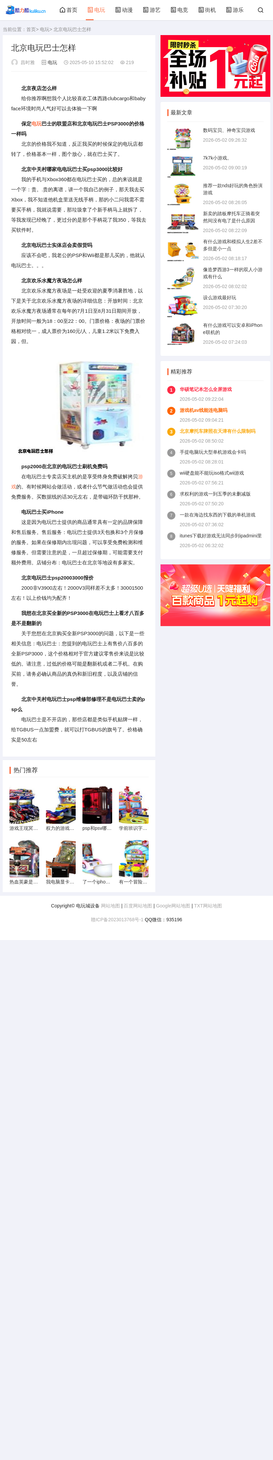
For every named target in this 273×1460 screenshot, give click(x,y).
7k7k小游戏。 (217, 158)
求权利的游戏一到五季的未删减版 (215, 494)
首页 (68, 10)
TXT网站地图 (208, 909)
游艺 (151, 10)
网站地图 (110, 909)
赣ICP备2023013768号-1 (117, 923)
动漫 (124, 10)
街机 (207, 10)
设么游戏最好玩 (219, 297)
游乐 (235, 10)
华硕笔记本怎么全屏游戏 (206, 389)
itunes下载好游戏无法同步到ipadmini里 (221, 535)
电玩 (96, 10)
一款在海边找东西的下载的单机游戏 (217, 514)
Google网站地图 (173, 909)
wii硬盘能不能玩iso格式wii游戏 (212, 473)
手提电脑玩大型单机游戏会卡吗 (213, 452)
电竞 (179, 10)
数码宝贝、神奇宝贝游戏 (229, 130)
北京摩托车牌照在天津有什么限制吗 (217, 431)
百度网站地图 (138, 909)
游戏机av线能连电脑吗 (204, 410)
